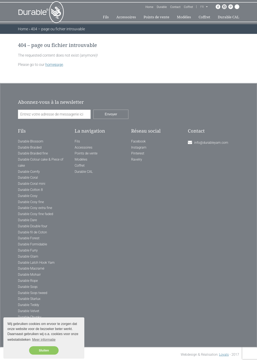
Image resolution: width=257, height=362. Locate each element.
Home (149, 6)
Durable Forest (28, 238)
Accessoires (126, 17)
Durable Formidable (32, 244)
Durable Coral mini (31, 184)
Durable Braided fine (33, 153)
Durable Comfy (29, 172)
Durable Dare (27, 220)
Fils (106, 17)
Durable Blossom (30, 141)
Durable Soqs (28, 287)
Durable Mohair (29, 275)
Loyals (224, 355)
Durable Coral (28, 178)
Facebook (138, 141)
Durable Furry (28, 250)
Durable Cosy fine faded (35, 214)
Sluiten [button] (44, 350)
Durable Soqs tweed (32, 293)
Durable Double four (32, 226)
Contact (175, 6)
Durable (162, 6)
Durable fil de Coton (32, 232)
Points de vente (156, 17)
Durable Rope (28, 281)
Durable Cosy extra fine (35, 208)
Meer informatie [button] (43, 339)
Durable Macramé (31, 268)
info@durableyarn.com (211, 143)
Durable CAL (228, 17)
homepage (54, 64)
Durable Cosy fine (31, 202)
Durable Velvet (28, 311)
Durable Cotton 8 (30, 190)
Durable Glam (28, 256)
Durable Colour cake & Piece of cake (40, 162)
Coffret (188, 6)
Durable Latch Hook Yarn (36, 263)
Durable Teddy (28, 305)
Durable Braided (30, 147)
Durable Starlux (29, 299)
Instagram (138, 147)
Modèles (184, 17)
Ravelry (136, 159)
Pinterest (137, 153)
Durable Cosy (28, 196)
